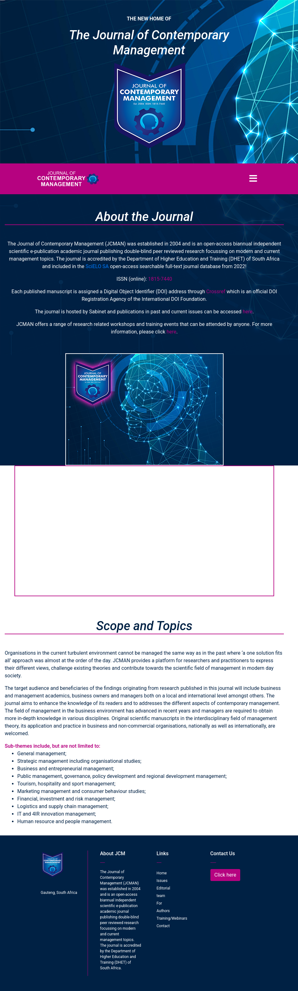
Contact (163, 926)
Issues (162, 880)
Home (162, 873)
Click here (225, 875)
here (247, 312)
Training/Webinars (172, 918)
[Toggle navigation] (253, 179)
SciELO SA (97, 266)
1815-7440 (160, 279)
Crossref (215, 292)
